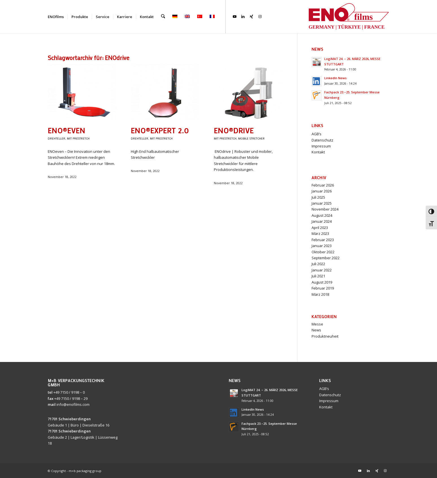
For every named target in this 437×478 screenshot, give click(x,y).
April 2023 (320, 227)
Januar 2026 (322, 191)
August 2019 (322, 282)
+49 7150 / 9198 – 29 (71, 398)
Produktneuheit (325, 336)
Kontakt (318, 152)
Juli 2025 (318, 197)
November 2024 (325, 209)
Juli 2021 (318, 275)
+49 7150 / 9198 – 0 (69, 392)
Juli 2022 (318, 263)
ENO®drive (234, 130)
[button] (424, 465)
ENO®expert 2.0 (160, 130)
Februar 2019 (323, 288)
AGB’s (316, 133)
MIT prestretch (78, 138)
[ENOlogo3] (349, 16)
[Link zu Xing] (251, 16)
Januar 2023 (322, 245)
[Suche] (162, 16)
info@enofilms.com (73, 404)
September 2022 (326, 257)
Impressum (321, 146)
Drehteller (56, 138)
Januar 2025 (322, 203)
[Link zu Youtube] (234, 16)
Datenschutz (322, 140)
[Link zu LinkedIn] (242, 16)
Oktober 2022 (323, 251)
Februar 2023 (323, 239)
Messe (317, 324)
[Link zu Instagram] (259, 16)
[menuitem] (56, 16)
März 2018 (320, 294)
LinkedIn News (335, 78)
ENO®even (66, 130)
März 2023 (320, 233)
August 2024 (322, 215)
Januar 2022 (322, 270)
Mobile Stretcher (251, 138)
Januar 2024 (322, 221)
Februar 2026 (323, 185)
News (316, 330)
